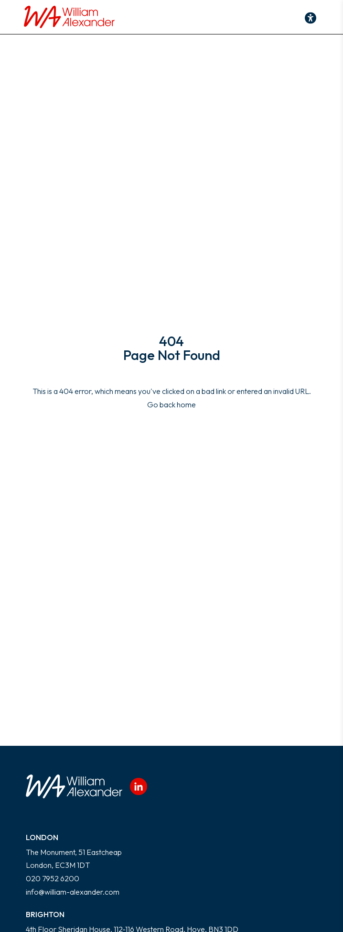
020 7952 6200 (52, 878)
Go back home (171, 404)
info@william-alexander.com (72, 892)
